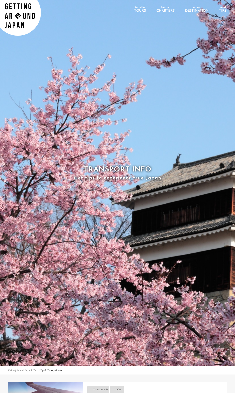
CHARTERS (165, 9)
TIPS (222, 9)
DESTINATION (197, 9)
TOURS (140, 9)
